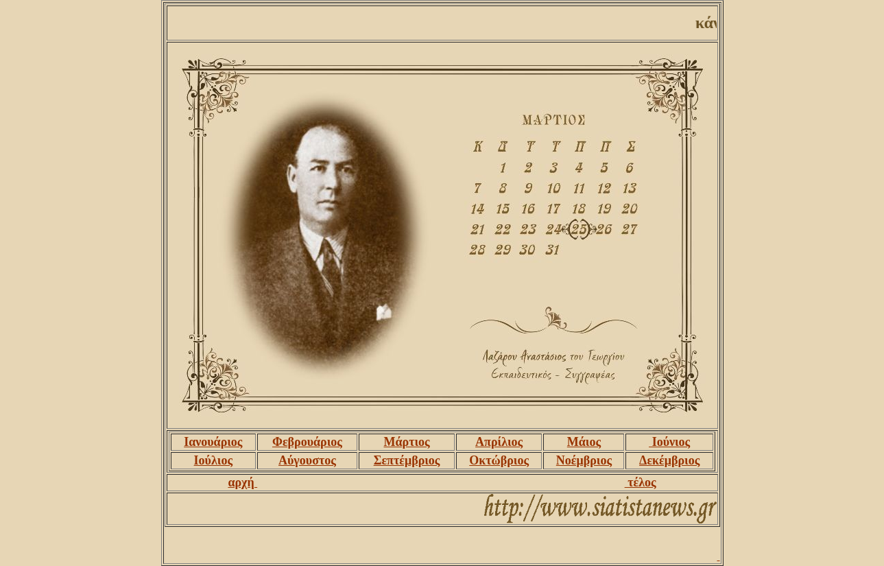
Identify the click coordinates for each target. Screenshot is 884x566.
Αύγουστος (307, 460)
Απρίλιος (499, 442)
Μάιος (584, 442)
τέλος (640, 482)
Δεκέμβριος (669, 460)
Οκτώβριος (499, 460)
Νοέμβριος (584, 460)
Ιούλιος (213, 460)
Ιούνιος (669, 442)
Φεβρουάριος (307, 442)
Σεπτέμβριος (407, 460)
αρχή (242, 482)
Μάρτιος (406, 442)
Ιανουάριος (213, 442)
